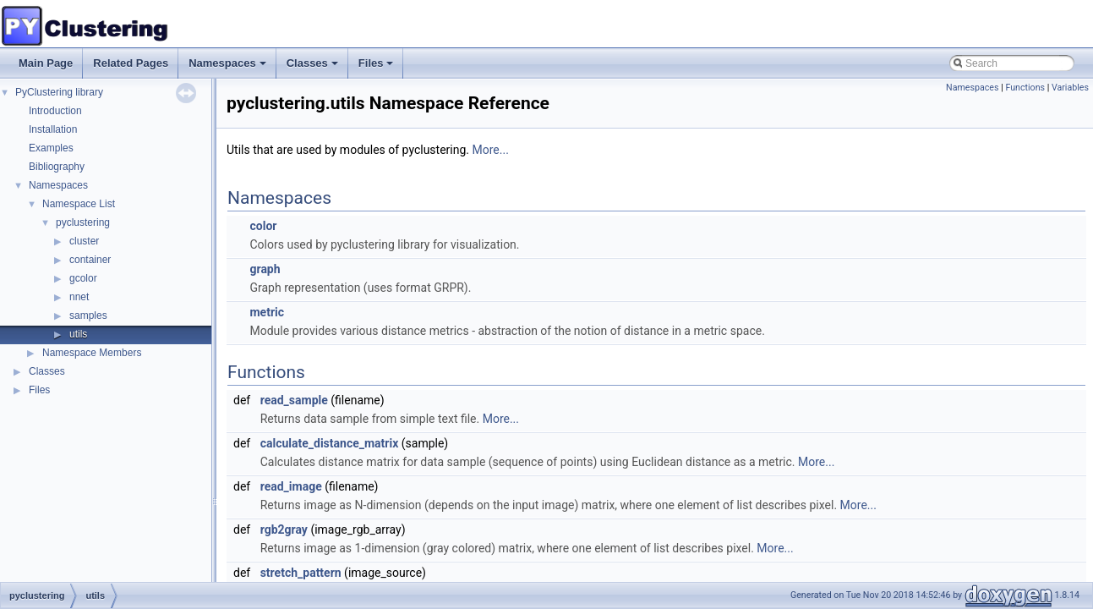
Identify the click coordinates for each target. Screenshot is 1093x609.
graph (264, 269)
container (90, 260)
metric (266, 312)
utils (78, 334)
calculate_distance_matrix (329, 443)
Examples (51, 148)
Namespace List (78, 204)
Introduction (55, 111)
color (262, 226)
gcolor (83, 278)
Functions (1025, 87)
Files (377, 68)
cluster (84, 241)
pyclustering (83, 222)
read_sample (294, 400)
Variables (1070, 87)
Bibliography (57, 167)
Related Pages (130, 63)
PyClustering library (59, 92)
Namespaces (229, 68)
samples (88, 315)
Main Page (46, 63)
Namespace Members (91, 353)
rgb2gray (284, 529)
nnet (79, 297)
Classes (314, 68)
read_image (291, 486)
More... (491, 149)
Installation (53, 129)
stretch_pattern (301, 572)
